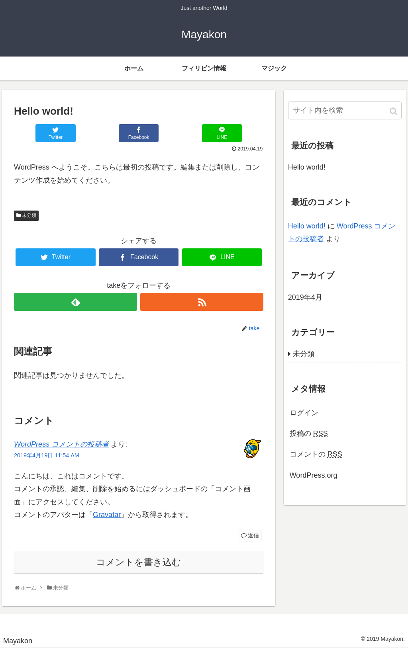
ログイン (304, 413)
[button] (394, 111)
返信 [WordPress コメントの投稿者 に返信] (253, 535)
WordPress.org (313, 475)
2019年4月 (305, 297)
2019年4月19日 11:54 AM (46, 455)
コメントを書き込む (138, 562)
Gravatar (107, 515)
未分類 (29, 215)
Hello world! (307, 167)
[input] (345, 110)
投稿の (309, 433)
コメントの (316, 454)
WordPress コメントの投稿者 (61, 444)
